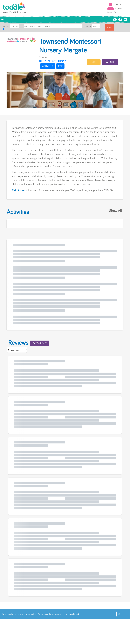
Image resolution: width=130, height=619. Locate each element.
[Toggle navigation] (2, 19)
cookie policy (75, 614)
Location (6, 26)
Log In (118, 4)
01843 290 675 (47, 61)
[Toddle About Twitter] (125, 19)
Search (109, 27)
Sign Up (119, 8)
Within (88, 26)
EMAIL (94, 62)
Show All (115, 210)
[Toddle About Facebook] (120, 19)
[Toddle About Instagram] (115, 19)
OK (119, 614)
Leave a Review (39, 343)
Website (110, 62)
